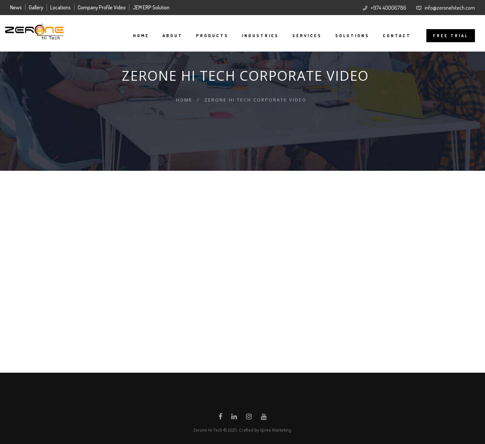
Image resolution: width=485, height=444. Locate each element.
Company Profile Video (102, 7)
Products (207, 35)
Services (302, 35)
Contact (392, 35)
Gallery (36, 7)
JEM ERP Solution (151, 7)
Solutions (347, 35)
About (168, 35)
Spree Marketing (275, 430)
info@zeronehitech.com (450, 7)
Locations (60, 7)
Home (136, 35)
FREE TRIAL (445, 35)
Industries (255, 35)
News (16, 7)
